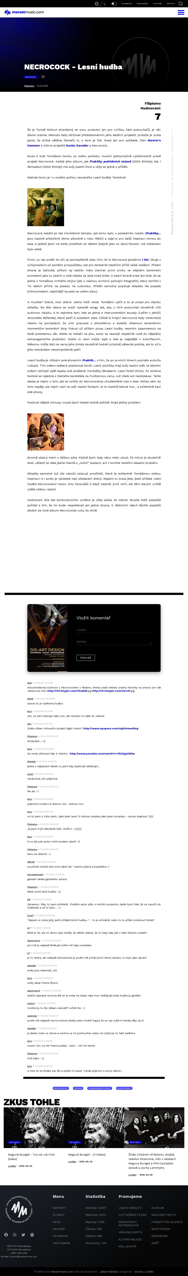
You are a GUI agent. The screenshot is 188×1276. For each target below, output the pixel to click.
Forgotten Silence (167, 1222)
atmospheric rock (100, 1088)
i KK (145, 259)
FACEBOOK (127, 4)
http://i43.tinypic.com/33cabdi (67, 690)
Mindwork (159, 1236)
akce (57, 1222)
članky (58, 1215)
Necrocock (61, 1088)
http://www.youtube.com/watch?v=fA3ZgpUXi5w (102, 753)
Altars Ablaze (130, 1239)
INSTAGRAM (142, 4)
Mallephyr (127, 1246)
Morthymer (160, 1229)
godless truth (163, 1215)
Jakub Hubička (108, 1271)
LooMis (149, 1271)
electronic (124, 1088)
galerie (59, 1229)
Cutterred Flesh (133, 1215)
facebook (60, 1236)
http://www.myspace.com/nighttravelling (110, 728)
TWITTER (157, 4)
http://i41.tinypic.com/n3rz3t (111, 690)
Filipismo (29, 86)
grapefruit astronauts (129, 1223)
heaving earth (130, 1232)
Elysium (157, 1208)
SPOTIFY (170, 4)
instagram (61, 1243)
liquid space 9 (130, 1208)
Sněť (155, 1243)
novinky (59, 1208)
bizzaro (139, 1271)
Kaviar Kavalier (77, 145)
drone (78, 1088)
